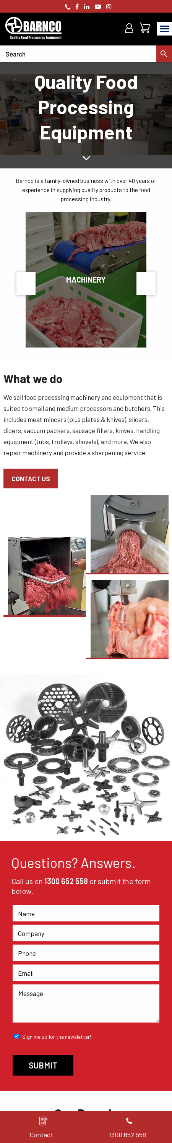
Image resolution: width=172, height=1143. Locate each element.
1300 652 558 (66, 881)
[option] (86, 114)
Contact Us (30, 478)
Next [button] (146, 283)
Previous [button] (26, 283)
